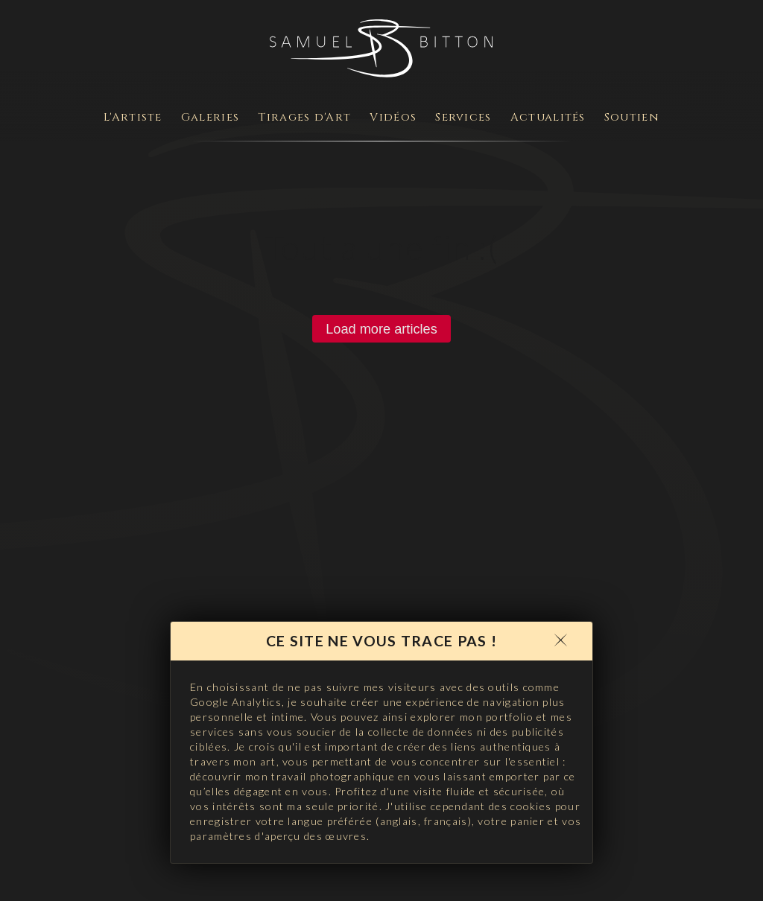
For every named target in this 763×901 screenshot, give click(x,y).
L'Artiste (133, 117)
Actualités (548, 117)
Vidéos (393, 117)
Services (463, 117)
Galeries (210, 117)
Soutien (631, 117)
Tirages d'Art (304, 117)
